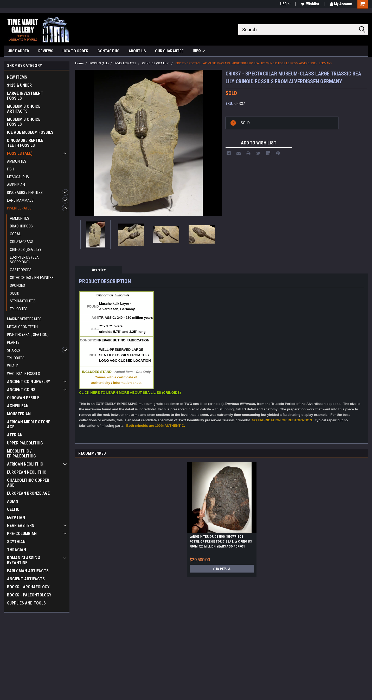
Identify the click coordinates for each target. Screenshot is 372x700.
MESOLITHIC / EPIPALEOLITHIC (21, 454)
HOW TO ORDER (75, 51)
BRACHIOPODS (21, 226)
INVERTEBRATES (19, 208)
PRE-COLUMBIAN (22, 533)
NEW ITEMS (17, 77)
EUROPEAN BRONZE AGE (28, 493)
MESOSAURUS (18, 177)
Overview (99, 270)
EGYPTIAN (16, 517)
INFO (199, 51)
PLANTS (13, 342)
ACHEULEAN (18, 405)
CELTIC (13, 509)
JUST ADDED (18, 51)
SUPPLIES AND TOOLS (26, 603)
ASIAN (12, 501)
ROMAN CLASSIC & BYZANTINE (24, 560)
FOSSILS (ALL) (20, 153)
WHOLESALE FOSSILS (23, 373)
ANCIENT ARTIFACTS (26, 578)
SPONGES (17, 285)
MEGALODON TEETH (22, 326)
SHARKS (13, 350)
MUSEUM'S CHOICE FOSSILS (23, 122)
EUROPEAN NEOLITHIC (26, 472)
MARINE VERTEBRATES (24, 319)
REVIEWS (45, 51)
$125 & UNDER (19, 85)
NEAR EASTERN (20, 525)
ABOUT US (137, 51)
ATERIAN (15, 434)
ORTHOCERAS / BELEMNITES (32, 277)
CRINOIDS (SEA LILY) (25, 249)
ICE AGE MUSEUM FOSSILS (30, 132)
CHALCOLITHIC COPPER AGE (28, 483)
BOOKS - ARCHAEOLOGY (28, 586)
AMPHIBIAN (16, 184)
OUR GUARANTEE (169, 51)
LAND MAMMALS (20, 200)
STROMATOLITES (23, 301)
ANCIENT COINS (21, 389)
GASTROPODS (20, 270)
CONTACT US (108, 51)
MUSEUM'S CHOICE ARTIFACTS (23, 109)
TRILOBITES (18, 309)
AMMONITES (16, 161)
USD (284, 4)
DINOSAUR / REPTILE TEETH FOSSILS (25, 143)
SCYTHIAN (16, 541)
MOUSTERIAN (19, 413)
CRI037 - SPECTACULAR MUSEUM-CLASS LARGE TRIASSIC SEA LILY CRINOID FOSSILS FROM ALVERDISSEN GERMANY (253, 63)
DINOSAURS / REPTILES (25, 192)
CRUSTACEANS (21, 241)
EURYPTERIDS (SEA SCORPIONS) (24, 259)
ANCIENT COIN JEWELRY (28, 381)
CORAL (15, 234)
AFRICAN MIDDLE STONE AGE (28, 424)
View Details (221, 569)
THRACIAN (16, 549)
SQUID (14, 293)
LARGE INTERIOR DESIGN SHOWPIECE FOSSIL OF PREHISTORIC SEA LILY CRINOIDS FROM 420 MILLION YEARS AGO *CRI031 (221, 541)
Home (79, 63)
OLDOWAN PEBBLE (23, 397)
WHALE (12, 366)
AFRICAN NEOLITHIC (25, 464)
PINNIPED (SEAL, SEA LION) (28, 334)
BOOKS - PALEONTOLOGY (29, 595)
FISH (10, 169)
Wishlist (309, 4)
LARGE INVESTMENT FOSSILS (25, 96)
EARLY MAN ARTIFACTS (28, 570)
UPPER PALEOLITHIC (25, 443)
